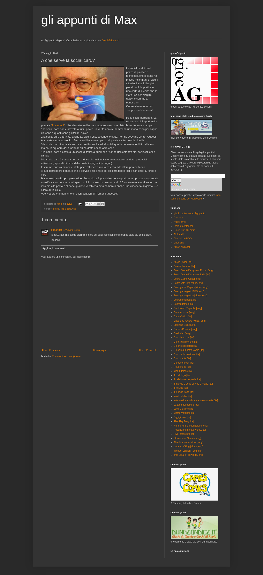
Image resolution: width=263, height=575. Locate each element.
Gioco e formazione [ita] (187, 354)
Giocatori (178, 217)
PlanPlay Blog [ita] (184, 421)
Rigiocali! (179, 234)
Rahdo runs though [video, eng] (191, 425)
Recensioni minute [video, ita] (190, 429)
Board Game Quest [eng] (187, 278)
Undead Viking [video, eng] (188, 446)
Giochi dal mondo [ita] (185, 341)
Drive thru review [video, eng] (189, 320)
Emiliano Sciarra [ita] (185, 324)
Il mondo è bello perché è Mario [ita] (193, 383)
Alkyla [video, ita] (183, 262)
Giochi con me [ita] (184, 337)
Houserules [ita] (182, 366)
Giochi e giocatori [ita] (185, 345)
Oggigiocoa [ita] (182, 417)
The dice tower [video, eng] (188, 442)
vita (74, 209)
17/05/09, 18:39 (71, 229)
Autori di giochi (182, 247)
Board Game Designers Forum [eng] (193, 270)
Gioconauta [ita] (182, 358)
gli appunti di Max (89, 20)
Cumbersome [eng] (184, 312)
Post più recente (51, 350)
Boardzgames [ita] (184, 304)
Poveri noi (58, 125)
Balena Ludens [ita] (184, 266)
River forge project (184, 433)
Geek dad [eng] (182, 333)
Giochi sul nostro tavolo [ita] (189, 350)
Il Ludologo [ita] (182, 375)
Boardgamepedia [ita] (185, 299)
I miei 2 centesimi (183, 226)
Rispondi (56, 240)
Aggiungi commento (54, 248)
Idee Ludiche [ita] (183, 371)
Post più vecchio (148, 350)
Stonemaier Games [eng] (187, 438)
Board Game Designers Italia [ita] (192, 274)
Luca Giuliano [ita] (183, 408)
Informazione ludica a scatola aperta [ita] (196, 400)
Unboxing (179, 242)
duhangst (56, 229)
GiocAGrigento (110, 40)
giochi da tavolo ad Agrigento (189, 213)
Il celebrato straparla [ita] (187, 379)
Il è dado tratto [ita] (184, 392)
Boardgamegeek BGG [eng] (189, 291)
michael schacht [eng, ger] (188, 450)
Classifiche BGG (183, 238)
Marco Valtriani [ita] (184, 413)
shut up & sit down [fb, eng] (188, 454)
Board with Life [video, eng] (188, 283)
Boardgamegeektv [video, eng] (190, 295)
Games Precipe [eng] (185, 329)
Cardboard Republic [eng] (188, 308)
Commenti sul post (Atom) (66, 356)
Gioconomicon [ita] (184, 362)
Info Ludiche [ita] (183, 396)
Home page (99, 350)
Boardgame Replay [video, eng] (191, 287)
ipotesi (56, 209)
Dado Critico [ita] (183, 316)
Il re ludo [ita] (181, 387)
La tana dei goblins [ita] (186, 404)
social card (65, 209)
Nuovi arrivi (180, 221)
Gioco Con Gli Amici (185, 230)
